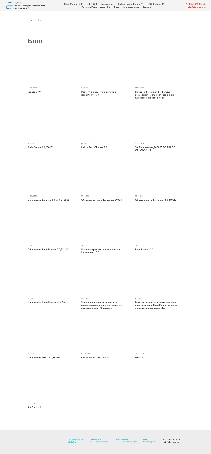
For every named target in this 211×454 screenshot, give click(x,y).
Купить (147, 6)
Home (30, 20)
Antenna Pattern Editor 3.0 (96, 6)
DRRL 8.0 (92, 4)
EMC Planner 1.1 (155, 4)
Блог (116, 6)
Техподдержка (131, 6)
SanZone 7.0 (107, 4)
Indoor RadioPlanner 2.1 (130, 4)
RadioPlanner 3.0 (73, 4)
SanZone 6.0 (95, 439)
